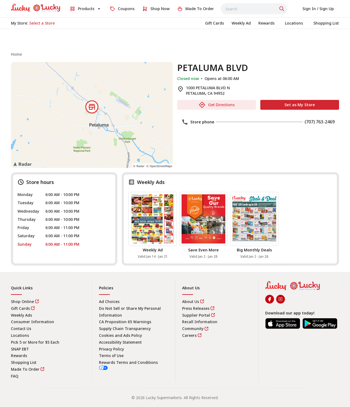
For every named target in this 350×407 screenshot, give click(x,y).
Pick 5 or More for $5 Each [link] (35, 342)
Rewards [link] (19, 355)
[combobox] (254, 8)
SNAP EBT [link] (20, 349)
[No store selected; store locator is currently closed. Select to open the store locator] (42, 23)
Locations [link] (20, 335)
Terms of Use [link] (111, 355)
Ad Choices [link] (109, 301)
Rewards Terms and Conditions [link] (128, 362)
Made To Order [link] (25, 369)
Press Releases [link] (195, 308)
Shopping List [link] (23, 362)
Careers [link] (189, 335)
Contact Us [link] (21, 328)
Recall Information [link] (199, 321)
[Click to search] (282, 9)
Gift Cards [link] (20, 308)
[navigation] (175, 54)
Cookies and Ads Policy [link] (120, 335)
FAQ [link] (14, 376)
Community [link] (192, 328)
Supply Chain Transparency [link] (125, 328)
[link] (35, 8)
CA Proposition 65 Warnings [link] (125, 321)
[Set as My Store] (299, 105)
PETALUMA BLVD (212, 67)
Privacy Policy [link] (111, 349)
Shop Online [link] (22, 301)
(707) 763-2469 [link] (320, 122)
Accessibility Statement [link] (120, 342)
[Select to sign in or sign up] (318, 9)
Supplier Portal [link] (196, 315)
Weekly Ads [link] (21, 315)
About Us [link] (190, 301)
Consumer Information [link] (32, 321)
